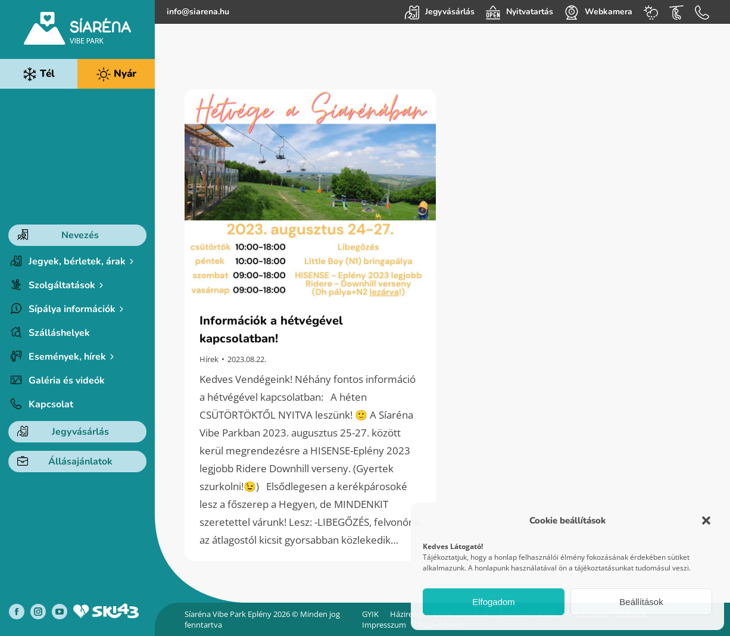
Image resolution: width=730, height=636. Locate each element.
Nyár (116, 74)
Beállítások (641, 602)
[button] (706, 520)
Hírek (209, 359)
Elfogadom (493, 602)
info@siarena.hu (198, 11)
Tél (39, 74)
